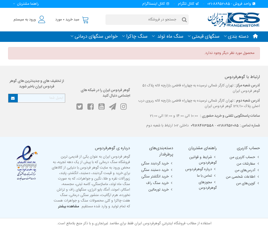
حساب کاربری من (245, 157)
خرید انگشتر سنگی (157, 177)
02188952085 (228, 125)
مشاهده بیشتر (68, 207)
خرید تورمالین (160, 190)
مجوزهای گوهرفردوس (208, 185)
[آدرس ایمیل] (41, 98)
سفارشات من (248, 164)
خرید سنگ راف (159, 183)
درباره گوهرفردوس (201, 169)
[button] (25, 4)
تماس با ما (207, 176)
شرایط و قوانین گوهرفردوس (203, 160)
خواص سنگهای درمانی (96, 37)
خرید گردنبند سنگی (157, 163)
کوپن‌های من (248, 183)
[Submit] (13, 98)
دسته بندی (238, 37)
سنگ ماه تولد (169, 37)
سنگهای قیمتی (206, 37)
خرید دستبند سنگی (157, 170)
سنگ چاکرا (137, 37)
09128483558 (202, 125)
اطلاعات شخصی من (243, 177)
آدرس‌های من (247, 170)
